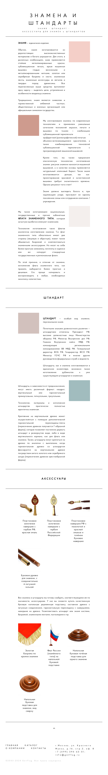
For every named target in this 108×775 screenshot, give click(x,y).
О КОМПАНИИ (15, 748)
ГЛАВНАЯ (12, 745)
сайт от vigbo (96, 768)
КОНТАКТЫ (38, 748)
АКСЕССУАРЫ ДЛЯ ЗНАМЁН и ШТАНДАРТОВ (54, 32)
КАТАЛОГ (31, 745)
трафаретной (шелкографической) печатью (64, 142)
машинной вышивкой (72, 155)
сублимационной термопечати (58, 139)
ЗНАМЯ (43, 28)
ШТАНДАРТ (59, 28)
